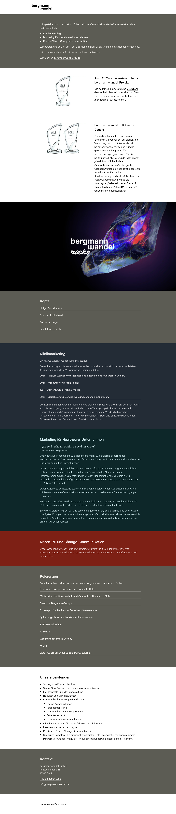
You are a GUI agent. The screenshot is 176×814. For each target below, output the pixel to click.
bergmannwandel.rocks (67, 57)
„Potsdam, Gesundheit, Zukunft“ (116, 90)
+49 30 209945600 (50, 778)
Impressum (46, 804)
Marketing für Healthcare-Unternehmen (65, 37)
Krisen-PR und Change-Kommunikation (65, 41)
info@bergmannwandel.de (55, 784)
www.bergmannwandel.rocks (96, 583)
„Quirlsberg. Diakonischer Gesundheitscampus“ (108, 163)
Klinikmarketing (52, 33)
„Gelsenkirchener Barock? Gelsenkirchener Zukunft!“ (115, 185)
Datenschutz (61, 804)
